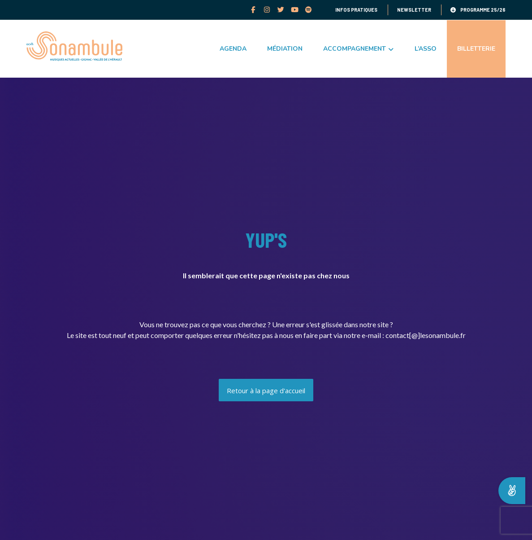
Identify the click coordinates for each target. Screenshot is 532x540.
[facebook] (253, 9)
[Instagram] (267, 9)
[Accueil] (266, 390)
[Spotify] (309, 9)
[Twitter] (281, 9)
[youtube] (295, 9)
